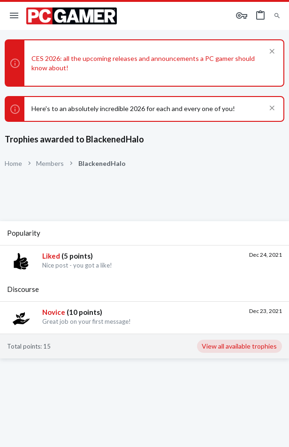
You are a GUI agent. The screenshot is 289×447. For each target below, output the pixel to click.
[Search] (277, 16)
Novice (53, 312)
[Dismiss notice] (271, 52)
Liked (51, 256)
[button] (14, 16)
